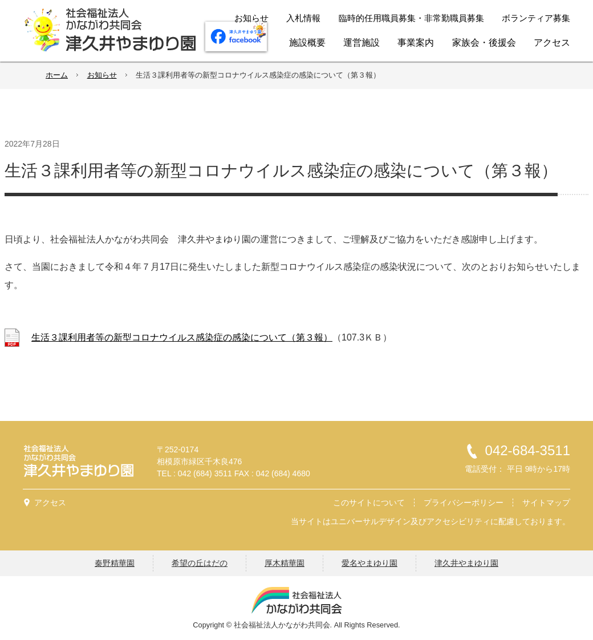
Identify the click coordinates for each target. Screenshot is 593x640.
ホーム (57, 75)
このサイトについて (369, 503)
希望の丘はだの (200, 563)
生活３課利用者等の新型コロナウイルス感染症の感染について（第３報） (181, 337)
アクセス (50, 503)
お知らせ (102, 75)
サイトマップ (546, 503)
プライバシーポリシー (463, 503)
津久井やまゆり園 (466, 563)
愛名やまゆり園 (369, 563)
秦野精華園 (115, 563)
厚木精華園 (284, 563)
